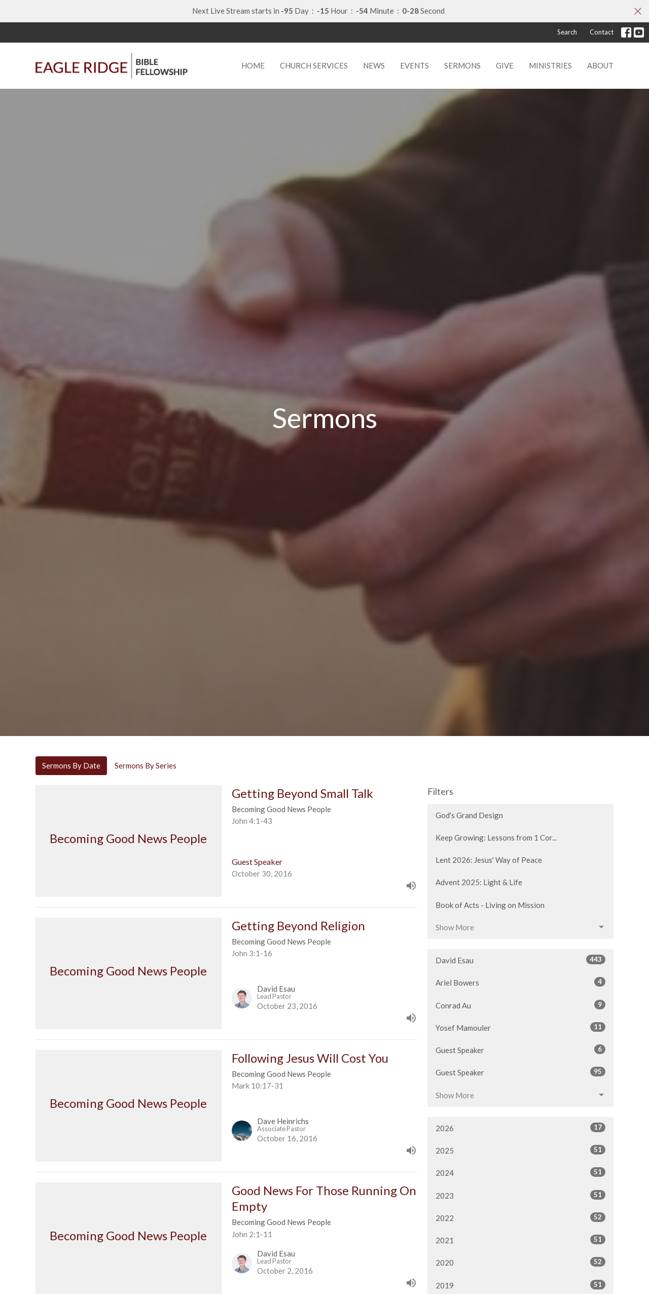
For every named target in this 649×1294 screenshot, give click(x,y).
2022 (520, 1217)
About (600, 65)
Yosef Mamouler (520, 1027)
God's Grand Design (469, 815)
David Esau (520, 960)
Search (567, 32)
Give (505, 65)
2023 (520, 1195)
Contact (602, 32)
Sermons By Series (145, 765)
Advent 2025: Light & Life (479, 882)
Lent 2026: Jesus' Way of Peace (489, 859)
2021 (520, 1240)
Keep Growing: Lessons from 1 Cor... (496, 837)
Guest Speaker (520, 1049)
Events (414, 65)
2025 (520, 1150)
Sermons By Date (71, 765)
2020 (520, 1262)
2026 (520, 1128)
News (374, 65)
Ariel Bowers (520, 982)
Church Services (314, 65)
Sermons (462, 65)
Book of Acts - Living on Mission (490, 905)
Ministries (550, 65)
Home (253, 65)
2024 (520, 1172)
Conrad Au (520, 1005)
